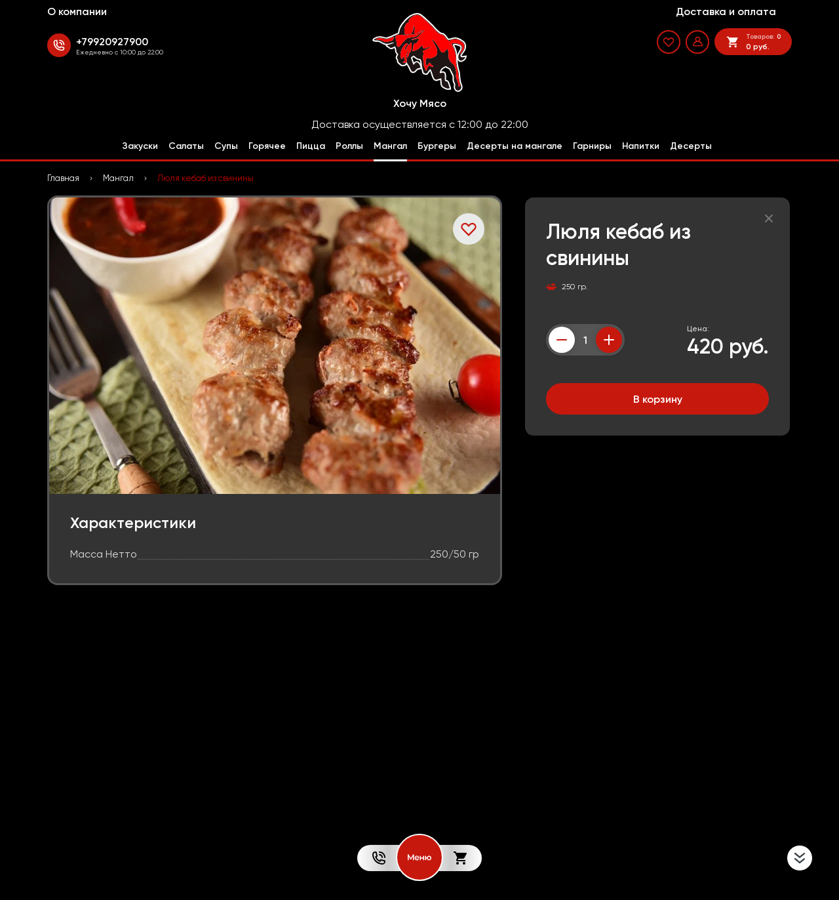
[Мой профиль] (697, 42)
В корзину (657, 398)
